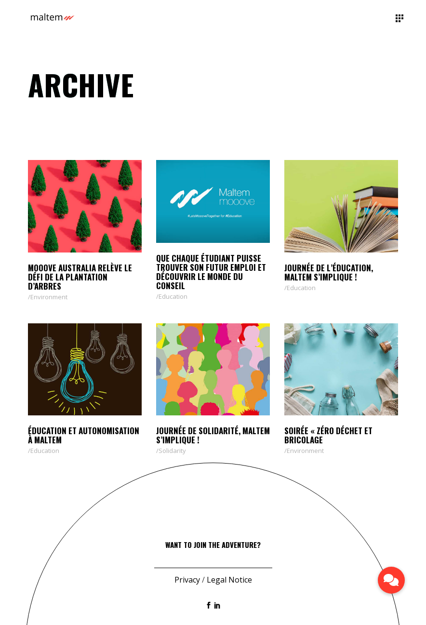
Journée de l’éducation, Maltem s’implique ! (328, 272)
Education (173, 296)
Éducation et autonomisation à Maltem (83, 435)
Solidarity (172, 450)
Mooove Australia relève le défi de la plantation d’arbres (80, 277)
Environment (48, 297)
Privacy (187, 579)
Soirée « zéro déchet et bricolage (328, 435)
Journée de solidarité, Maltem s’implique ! (213, 435)
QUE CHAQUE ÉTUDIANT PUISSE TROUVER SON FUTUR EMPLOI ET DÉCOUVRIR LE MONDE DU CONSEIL (211, 272)
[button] (391, 580)
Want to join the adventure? (213, 544)
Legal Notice (229, 579)
